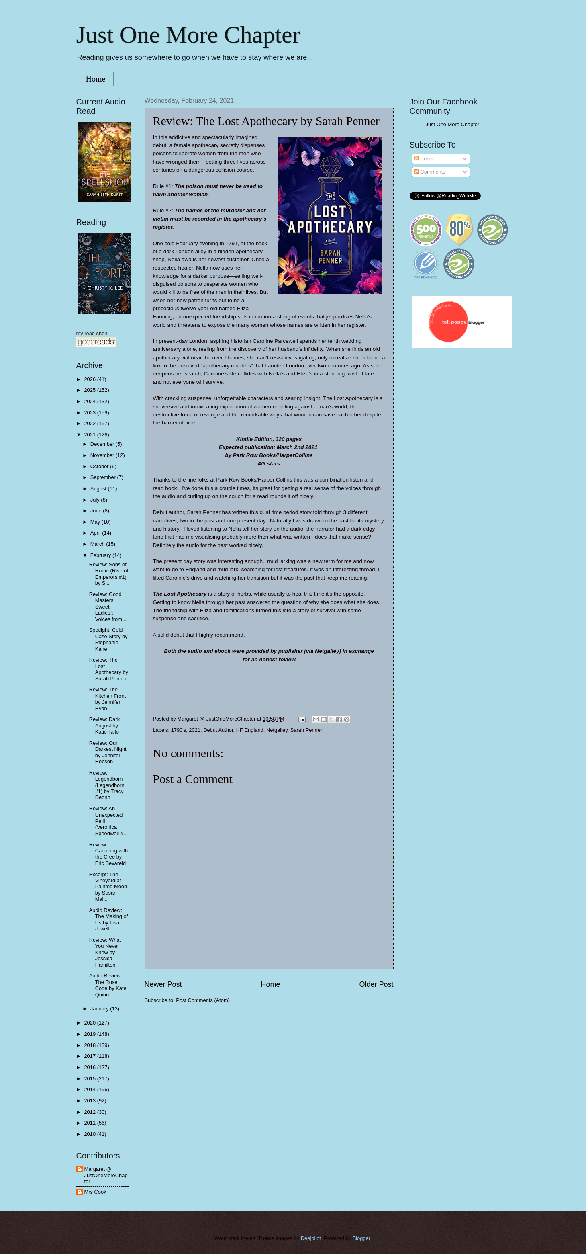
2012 (90, 1112)
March (98, 544)
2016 (90, 1067)
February (101, 555)
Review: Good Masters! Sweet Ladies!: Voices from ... (108, 606)
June (96, 511)
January (100, 1009)
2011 (90, 1123)
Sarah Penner (306, 730)
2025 (90, 390)
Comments (429, 172)
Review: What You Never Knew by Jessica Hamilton (105, 952)
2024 (90, 401)
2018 (90, 1045)
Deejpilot (311, 1238)
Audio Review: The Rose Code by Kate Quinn (108, 985)
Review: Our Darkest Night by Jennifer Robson (108, 752)
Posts (423, 159)
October (100, 466)
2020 (90, 1023)
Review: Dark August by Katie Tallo (104, 725)
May (96, 522)
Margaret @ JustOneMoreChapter (106, 1175)
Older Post (376, 984)
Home (96, 78)
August (99, 489)
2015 (90, 1079)
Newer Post (163, 984)
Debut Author (218, 730)
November (103, 455)
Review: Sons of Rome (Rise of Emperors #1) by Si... (108, 573)
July (95, 500)
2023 (90, 413)
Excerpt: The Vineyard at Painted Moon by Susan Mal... (108, 886)
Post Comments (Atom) (203, 1000)
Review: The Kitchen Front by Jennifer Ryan (107, 698)
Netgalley (277, 730)
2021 (194, 730)
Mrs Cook (95, 1192)
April (96, 533)
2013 (90, 1101)
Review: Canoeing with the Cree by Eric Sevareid (108, 854)
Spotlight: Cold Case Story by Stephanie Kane (108, 639)
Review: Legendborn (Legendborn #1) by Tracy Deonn (107, 785)
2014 (90, 1089)
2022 (90, 423)
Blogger (361, 1238)
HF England (249, 730)
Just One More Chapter (188, 34)
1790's (178, 730)
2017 (90, 1056)
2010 (90, 1134)
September (103, 477)
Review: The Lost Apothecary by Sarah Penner (108, 669)
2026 (90, 379)
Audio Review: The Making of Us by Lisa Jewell (108, 919)
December (103, 444)
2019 (90, 1034)
